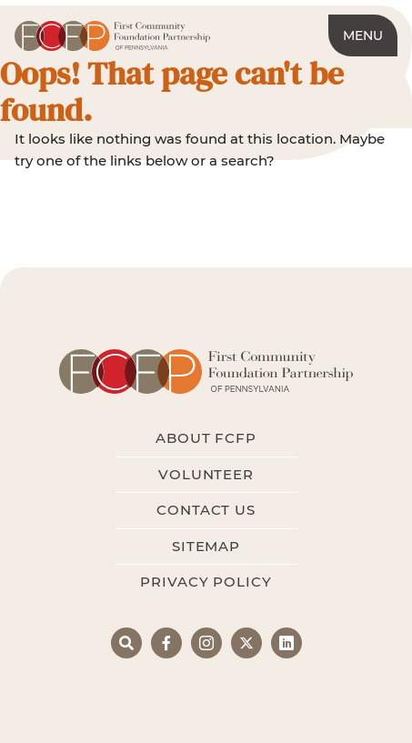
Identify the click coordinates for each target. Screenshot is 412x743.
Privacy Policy (205, 581)
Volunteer (206, 474)
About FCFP (206, 438)
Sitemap (206, 546)
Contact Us (206, 509)
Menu (363, 35)
